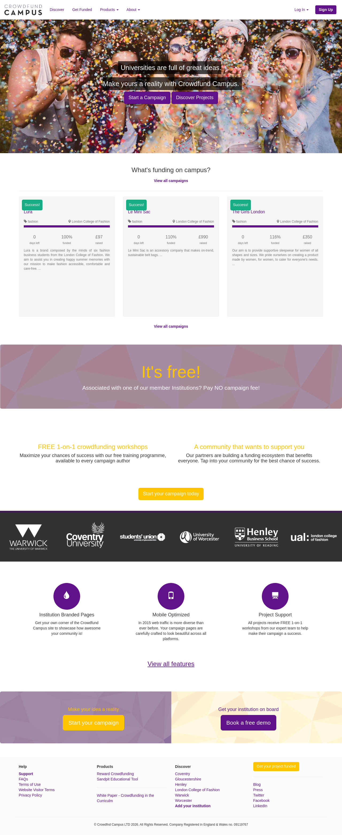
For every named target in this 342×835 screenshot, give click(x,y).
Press (258, 790)
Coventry (182, 774)
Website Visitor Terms (37, 790)
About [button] (133, 9)
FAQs (23, 779)
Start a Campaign (147, 97)
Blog (257, 784)
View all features (171, 663)
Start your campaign (93, 723)
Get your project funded (276, 766)
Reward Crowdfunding (115, 774)
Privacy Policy (30, 795)
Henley (181, 784)
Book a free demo (248, 723)
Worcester (183, 800)
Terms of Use (30, 784)
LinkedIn (260, 806)
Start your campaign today (171, 493)
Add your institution (193, 806)
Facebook (261, 800)
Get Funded (82, 9)
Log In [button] (301, 9)
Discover (57, 9)
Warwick (182, 795)
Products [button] (109, 9)
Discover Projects (194, 97)
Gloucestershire (188, 779)
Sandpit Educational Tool (117, 779)
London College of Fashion (197, 790)
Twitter (258, 795)
